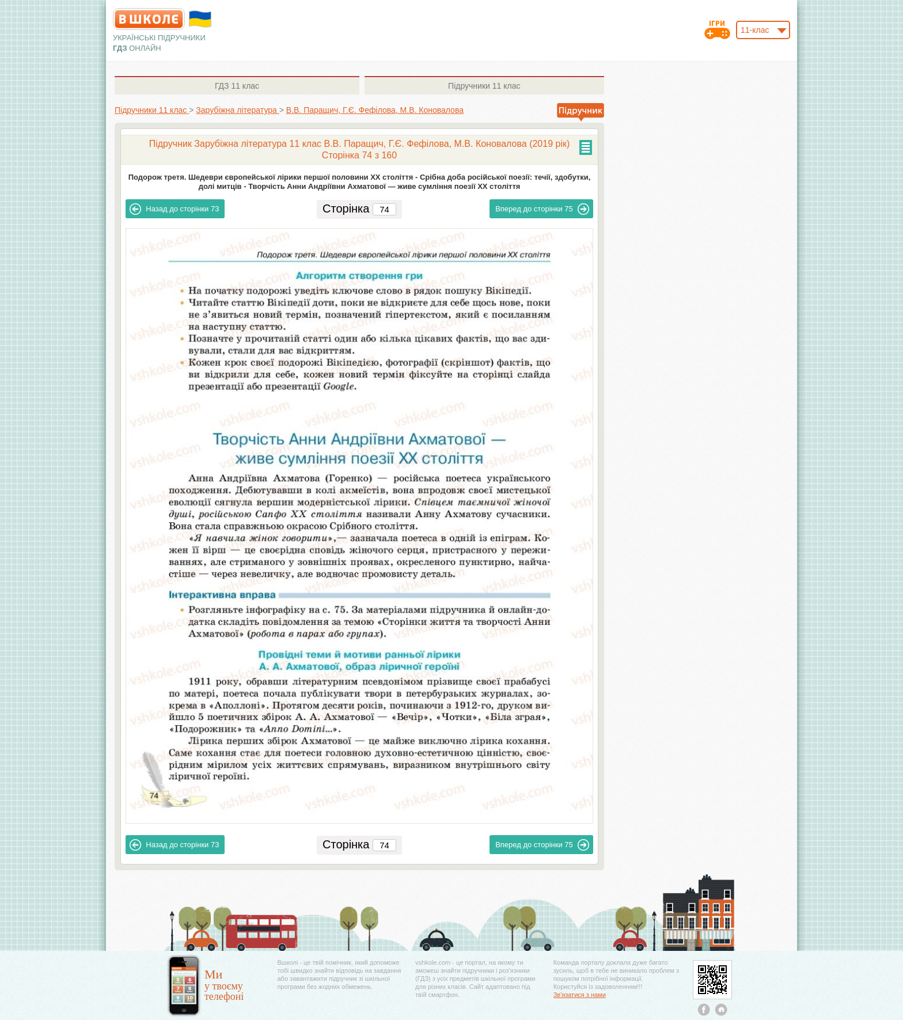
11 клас (237, 85)
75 (542, 209)
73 (174, 209)
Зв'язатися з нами (579, 994)
